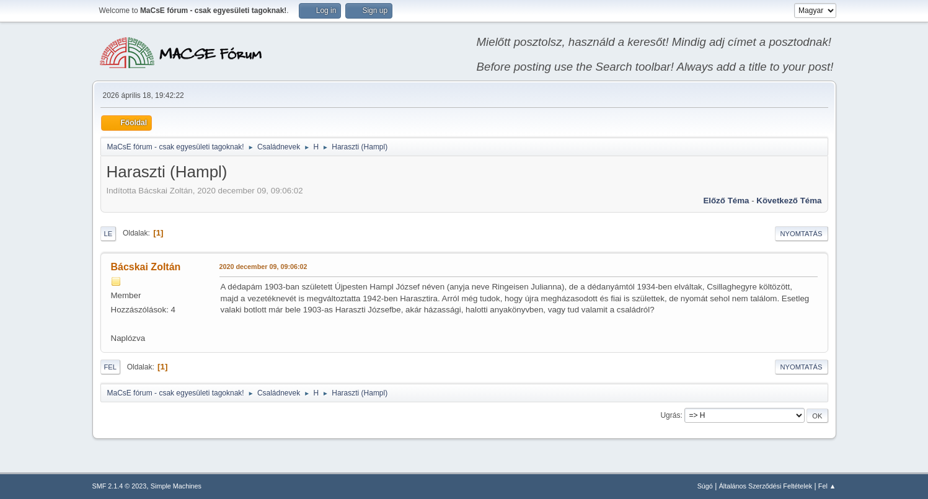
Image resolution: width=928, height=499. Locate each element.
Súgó (705, 486)
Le (108, 233)
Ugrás (670, 415)
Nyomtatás (801, 233)
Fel (110, 367)
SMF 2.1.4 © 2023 (119, 486)
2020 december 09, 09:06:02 (263, 266)
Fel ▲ (827, 486)
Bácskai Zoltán (146, 267)
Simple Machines (176, 486)
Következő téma (788, 200)
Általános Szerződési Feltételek (765, 486)
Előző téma (726, 200)
